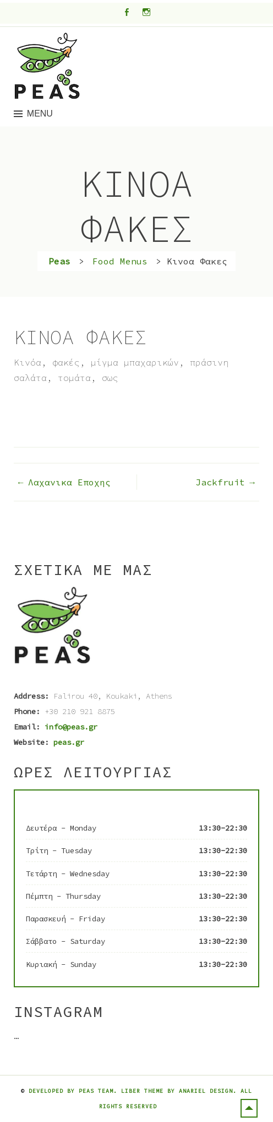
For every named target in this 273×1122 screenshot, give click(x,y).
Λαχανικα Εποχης (69, 482)
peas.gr (68, 742)
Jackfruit (220, 482)
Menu (40, 113)
